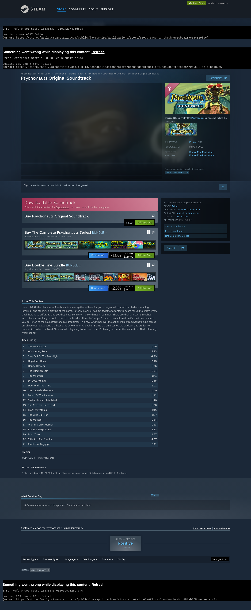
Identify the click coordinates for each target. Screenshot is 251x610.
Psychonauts (94, 78)
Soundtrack (179, 177)
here (75, 509)
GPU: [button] (184, 576)
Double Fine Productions (201, 156)
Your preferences (222, 532)
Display (121, 565)
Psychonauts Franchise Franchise (70, 78)
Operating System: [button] (154, 576)
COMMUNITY (77, 9)
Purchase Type (50, 565)
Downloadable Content (114, 78)
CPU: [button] (172, 576)
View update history (175, 230)
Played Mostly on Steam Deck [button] (126, 576)
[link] (122, 259)
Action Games (45, 78)
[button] (145, 226)
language (222, 3)
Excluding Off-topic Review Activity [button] (74, 576)
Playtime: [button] (100, 576)
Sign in (27, 189)
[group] (125, 577)
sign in (211, 3)
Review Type (29, 565)
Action (168, 177)
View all (154, 499)
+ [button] (187, 177)
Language (70, 565)
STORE (61, 9)
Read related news (174, 235)
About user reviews (202, 532)
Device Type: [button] (200, 576)
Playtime (106, 565)
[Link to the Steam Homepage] (36, 11)
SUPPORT (107, 9)
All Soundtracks (28, 78)
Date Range (88, 565)
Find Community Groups (177, 240)
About (93, 9)
